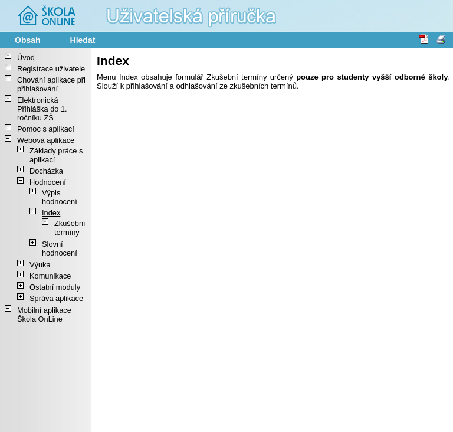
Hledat (83, 40)
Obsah (28, 40)
